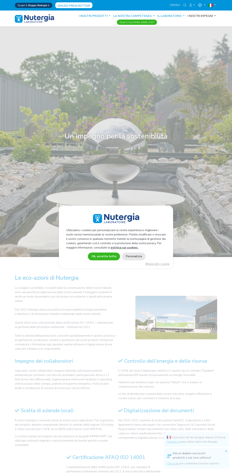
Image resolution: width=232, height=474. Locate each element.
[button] (192, 5)
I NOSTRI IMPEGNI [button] (200, 16)
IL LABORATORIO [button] (170, 16)
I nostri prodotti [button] (93, 16)
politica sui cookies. (124, 248)
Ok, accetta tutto (104, 256)
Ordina (175, 5)
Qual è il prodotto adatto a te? (137, 22)
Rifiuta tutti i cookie (157, 264)
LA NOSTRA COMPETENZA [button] (132, 16)
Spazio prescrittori (74, 6)
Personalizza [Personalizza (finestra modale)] (134, 256)
